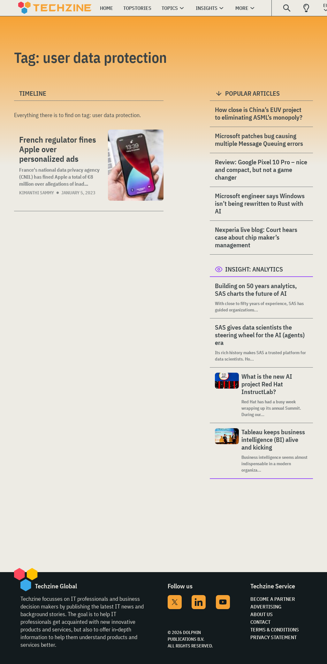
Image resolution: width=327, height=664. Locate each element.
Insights (206, 8)
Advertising (265, 606)
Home (106, 8)
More (241, 8)
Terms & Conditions (274, 629)
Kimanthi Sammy (36, 193)
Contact (260, 622)
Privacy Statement (273, 637)
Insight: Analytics (254, 269)
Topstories (137, 8)
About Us (261, 614)
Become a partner (272, 599)
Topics (170, 8)
